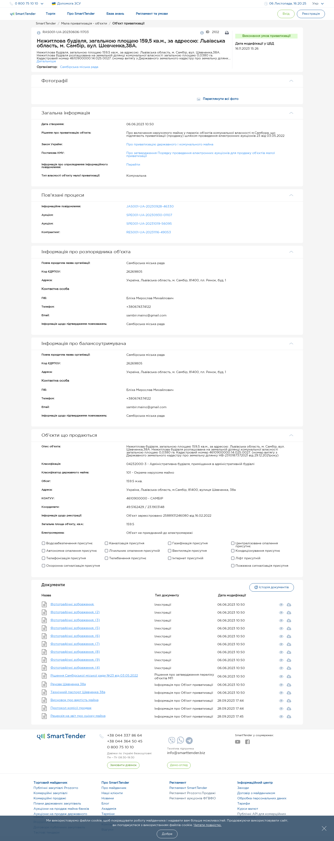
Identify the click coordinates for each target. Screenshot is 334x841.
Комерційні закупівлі (50, 793)
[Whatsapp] (180, 742)
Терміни (108, 814)
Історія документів (272, 587)
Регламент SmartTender (188, 788)
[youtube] (237, 743)
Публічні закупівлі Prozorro (56, 788)
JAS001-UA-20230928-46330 (150, 206)
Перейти (133, 164)
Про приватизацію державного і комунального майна (169, 144)
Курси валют (247, 808)
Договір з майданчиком (256, 793)
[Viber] (171, 742)
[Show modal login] (286, 14)
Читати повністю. (207, 825)
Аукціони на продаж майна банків (61, 808)
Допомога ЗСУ (66, 3)
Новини (107, 798)
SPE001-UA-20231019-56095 (149, 223)
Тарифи (243, 803)
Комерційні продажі (50, 798)
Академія (108, 808)
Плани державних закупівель (57, 803)
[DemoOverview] (179, 765)
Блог (105, 803)
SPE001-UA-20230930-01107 (149, 215)
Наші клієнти (112, 793)
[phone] (124, 735)
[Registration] (311, 14)
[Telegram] (189, 742)
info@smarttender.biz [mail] (186, 753)
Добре (167, 834)
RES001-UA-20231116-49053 (148, 232)
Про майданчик (113, 788)
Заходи (243, 788)
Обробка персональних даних (261, 798)
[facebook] (247, 743)
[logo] (61, 736)
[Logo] (23, 14)
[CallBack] (123, 765)
